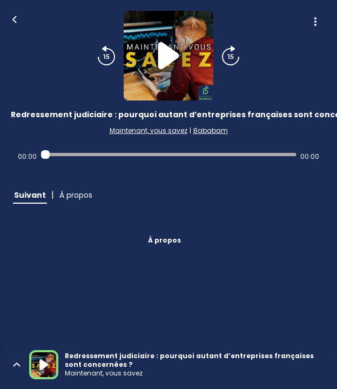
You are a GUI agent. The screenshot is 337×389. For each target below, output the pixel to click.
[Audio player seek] (168, 154)
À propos (164, 240)
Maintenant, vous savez (148, 130)
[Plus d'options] (315, 21)
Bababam (210, 130)
